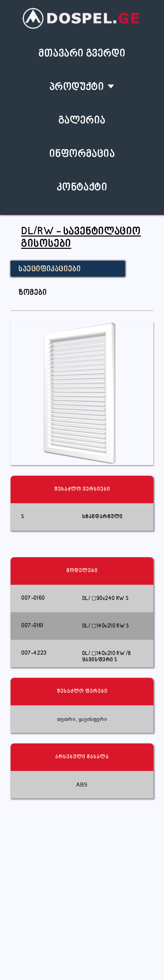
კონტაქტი (82, 188)
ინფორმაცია (82, 154)
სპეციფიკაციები (49, 269)
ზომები (32, 293)
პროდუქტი (76, 87)
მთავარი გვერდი (82, 54)
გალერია (82, 121)
